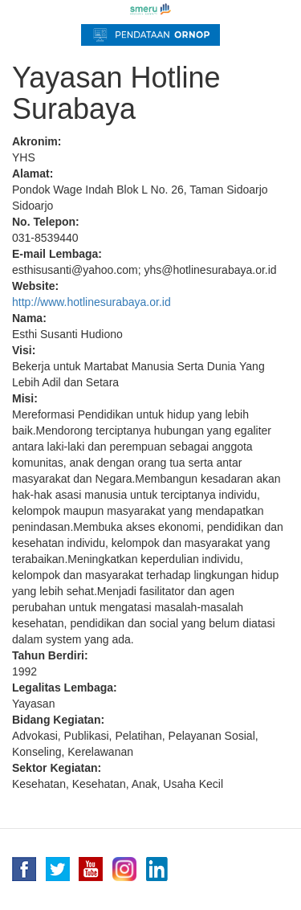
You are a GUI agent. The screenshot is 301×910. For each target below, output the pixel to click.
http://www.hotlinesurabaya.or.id (91, 302)
